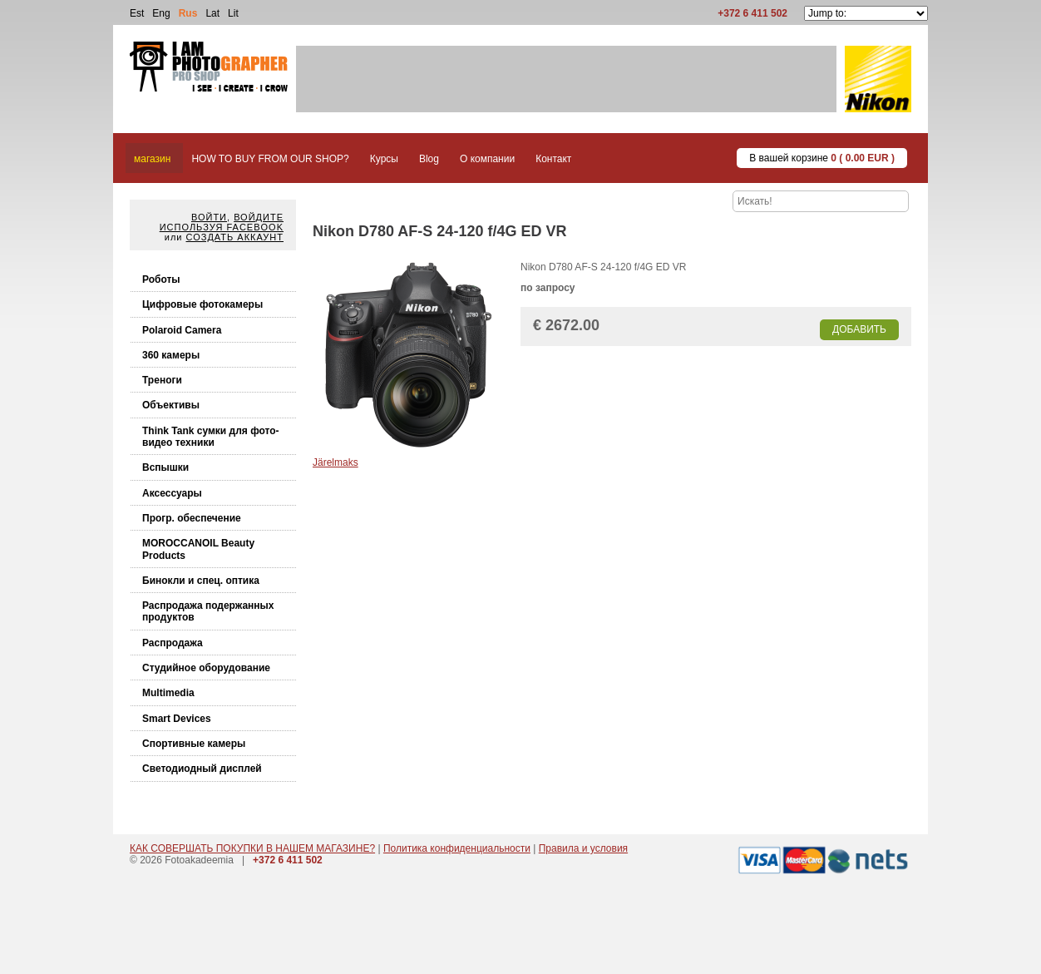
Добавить (859, 329)
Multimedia (168, 693)
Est (137, 13)
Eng (161, 13)
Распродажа (172, 643)
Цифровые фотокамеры (202, 304)
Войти (209, 217)
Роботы (161, 279)
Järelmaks (335, 462)
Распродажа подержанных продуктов (208, 611)
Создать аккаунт (235, 237)
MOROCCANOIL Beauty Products (198, 549)
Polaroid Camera (181, 330)
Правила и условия (583, 848)
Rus (188, 13)
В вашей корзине (822, 158)
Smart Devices (176, 718)
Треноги (162, 380)
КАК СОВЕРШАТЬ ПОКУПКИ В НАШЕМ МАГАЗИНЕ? (252, 848)
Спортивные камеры (193, 743)
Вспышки (165, 467)
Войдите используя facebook (222, 222)
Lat (212, 13)
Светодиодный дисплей (202, 768)
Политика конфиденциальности (456, 848)
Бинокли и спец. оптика (200, 580)
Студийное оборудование (206, 668)
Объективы (171, 405)
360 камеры (171, 355)
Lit (233, 13)
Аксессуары (172, 493)
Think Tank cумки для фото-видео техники (210, 436)
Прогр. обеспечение (191, 518)
